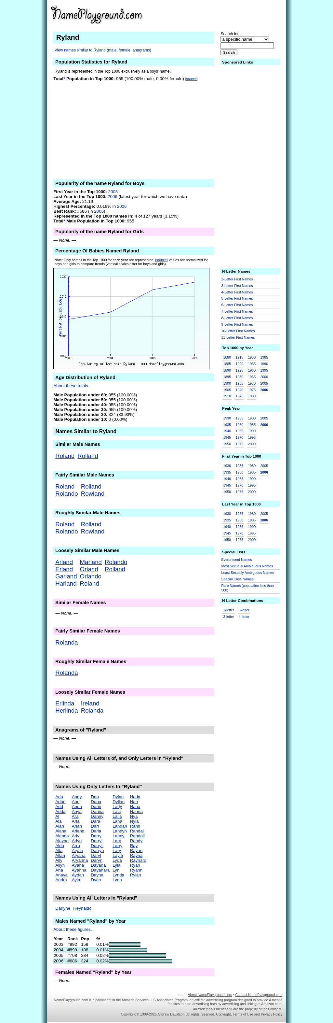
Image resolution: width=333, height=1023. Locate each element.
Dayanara (100, 870)
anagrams (141, 50)
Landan (120, 826)
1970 (252, 383)
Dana (96, 801)
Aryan (77, 850)
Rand (135, 826)
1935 (239, 383)
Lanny (118, 835)
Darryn (97, 850)
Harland (65, 583)
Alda (59, 845)
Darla (96, 831)
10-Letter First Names (238, 331)
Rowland (93, 493)
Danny (97, 816)
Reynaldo (82, 908)
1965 (252, 377)
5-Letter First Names (237, 298)
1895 (227, 377)
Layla (118, 855)
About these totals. (71, 385)
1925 (239, 370)
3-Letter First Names (237, 286)
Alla (58, 850)
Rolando (66, 493)
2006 (112, 196)
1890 (227, 370)
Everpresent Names (236, 559)
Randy (136, 840)
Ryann (136, 870)
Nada (135, 796)
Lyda (117, 860)
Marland (91, 562)
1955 (252, 364)
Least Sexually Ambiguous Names (247, 573)
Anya (77, 811)
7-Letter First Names (237, 311)
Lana (117, 821)
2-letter (228, 616)
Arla (76, 821)
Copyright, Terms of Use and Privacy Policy (249, 1014)
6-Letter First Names (237, 305)
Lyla (116, 865)
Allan (60, 855)
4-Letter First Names (237, 292)
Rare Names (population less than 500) (247, 588)
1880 (227, 357)
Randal (137, 831)
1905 (227, 390)
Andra (61, 879)
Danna (97, 811)
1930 (239, 377)
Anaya (61, 875)
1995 (264, 370)
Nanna (136, 811)
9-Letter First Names (237, 324)
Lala (117, 811)
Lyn (116, 870)
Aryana (79, 855)
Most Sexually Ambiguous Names (247, 566)
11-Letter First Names (238, 337)
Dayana (98, 865)
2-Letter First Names (237, 279)
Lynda (118, 875)
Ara (75, 816)
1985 (264, 357)
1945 (239, 396)
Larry (117, 845)
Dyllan (119, 801)
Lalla (117, 816)
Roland (64, 455)
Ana (59, 870)
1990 (264, 364)
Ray (134, 845)
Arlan (77, 826)
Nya (134, 816)
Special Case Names (237, 579)
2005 (264, 383)
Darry (96, 835)
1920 (239, 364)
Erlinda (64, 703)
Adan (60, 801)
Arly (75, 835)
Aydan (78, 875)
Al (57, 816)
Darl (95, 826)
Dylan (118, 796)
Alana (60, 831)
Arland (64, 562)
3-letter (244, 610)
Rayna (136, 855)
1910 (227, 396)
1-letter (228, 610)
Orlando (90, 576)
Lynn (117, 879)
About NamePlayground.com (210, 995)
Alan (59, 826)
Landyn (120, 831)
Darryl (96, 840)
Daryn (96, 860)
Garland (66, 576)
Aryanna (80, 860)
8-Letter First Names (237, 318)
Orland (89, 569)
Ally (58, 860)
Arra (76, 845)
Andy (77, 796)
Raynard (138, 860)
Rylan (135, 875)
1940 (239, 390)
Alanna (62, 835)
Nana (135, 806)
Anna (77, 806)
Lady (117, 806)
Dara (95, 821)
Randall (137, 835)
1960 (252, 370)
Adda (60, 811)
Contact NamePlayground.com (258, 995)
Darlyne (62, 908)
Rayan (136, 850)
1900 (227, 383)
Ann (76, 801)
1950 (252, 357)
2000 (264, 377)
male (112, 50)
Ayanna (79, 870)
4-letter (244, 616)
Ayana (78, 865)
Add (59, 806)
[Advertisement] (232, 14)
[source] (191, 79)
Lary (117, 850)
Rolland (87, 455)
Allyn (60, 865)
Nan (134, 801)
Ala (58, 821)
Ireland (90, 703)
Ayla (76, 879)
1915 (239, 357)
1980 (252, 396)
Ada (59, 796)
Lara (117, 840)
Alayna (62, 840)
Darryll (97, 845)
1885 (227, 364)
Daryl (96, 855)
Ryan (135, 865)
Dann (96, 806)
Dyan (96, 879)
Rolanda (66, 642)
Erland (64, 569)
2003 (113, 191)
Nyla (134, 821)
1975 (252, 390)
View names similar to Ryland (80, 50)
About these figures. (72, 929)
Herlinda (66, 710)
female (124, 50)
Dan (95, 796)
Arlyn (77, 840)
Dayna (97, 875)
